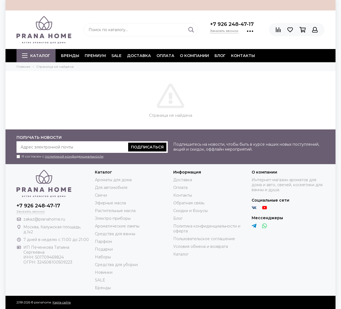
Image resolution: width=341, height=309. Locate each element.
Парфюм (103, 241)
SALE (116, 55)
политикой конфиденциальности (74, 156)
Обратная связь (188, 202)
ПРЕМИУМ (95, 55)
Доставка (139, 55)
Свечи (101, 195)
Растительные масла (115, 210)
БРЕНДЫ (70, 55)
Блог (220, 55)
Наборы (103, 256)
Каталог (36, 55)
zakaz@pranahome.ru (44, 219)
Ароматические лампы (117, 226)
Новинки (103, 272)
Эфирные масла (110, 202)
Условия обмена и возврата (200, 246)
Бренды (103, 287)
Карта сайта (62, 302)
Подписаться (147, 147)
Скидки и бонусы (190, 210)
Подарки (104, 249)
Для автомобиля (111, 187)
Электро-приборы (113, 218)
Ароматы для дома (113, 179)
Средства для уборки (116, 264)
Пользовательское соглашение (204, 238)
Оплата (165, 55)
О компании (194, 55)
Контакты (243, 55)
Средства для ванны (115, 233)
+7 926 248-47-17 (232, 24)
